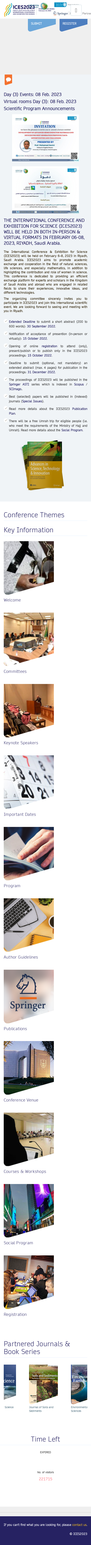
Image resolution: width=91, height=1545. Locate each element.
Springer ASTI (19, 384)
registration (49, 346)
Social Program (71, 430)
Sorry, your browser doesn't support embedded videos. (45, 51)
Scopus (79, 384)
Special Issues (32, 401)
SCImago (15, 389)
